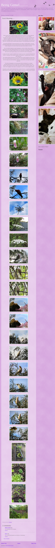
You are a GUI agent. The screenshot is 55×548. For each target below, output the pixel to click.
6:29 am (6, 536)
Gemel (6, 533)
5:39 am (6, 530)
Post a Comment (6, 538)
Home (18, 543)
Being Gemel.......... (14, 5)
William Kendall (7, 527)
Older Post (33, 543)
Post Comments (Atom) (9, 545)
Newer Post (3, 543)
